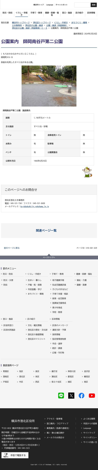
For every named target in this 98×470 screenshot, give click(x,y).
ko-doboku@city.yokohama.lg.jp (34, 206)
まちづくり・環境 (79, 23)
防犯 (5, 285)
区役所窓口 (8, 325)
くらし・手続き (61, 23)
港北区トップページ (42, 23)
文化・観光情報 (35, 325)
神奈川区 (72, 371)
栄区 (37, 377)
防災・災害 (8, 280)
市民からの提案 (90, 423)
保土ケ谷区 (56, 382)
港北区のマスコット (37, 339)
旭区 (21, 371)
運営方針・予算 (59, 330)
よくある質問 (89, 419)
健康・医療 (82, 285)
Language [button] (49, 5)
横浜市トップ (38, 5)
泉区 (37, 371)
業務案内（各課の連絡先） (58, 428)
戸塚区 (6, 382)
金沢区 (87, 371)
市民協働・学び (35, 289)
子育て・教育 (58, 274)
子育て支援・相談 (60, 294)
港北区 (22, 377)
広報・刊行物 (58, 353)
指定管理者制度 (59, 339)
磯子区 (54, 371)
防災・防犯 (8, 274)
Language (87, 428)
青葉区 (6, 371)
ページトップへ (49, 257)
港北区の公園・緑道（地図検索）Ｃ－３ (29, 28)
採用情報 (56, 334)
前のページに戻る (12, 248)
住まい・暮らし (35, 280)
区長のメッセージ (60, 325)
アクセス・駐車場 (54, 419)
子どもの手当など (60, 289)
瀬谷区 (54, 377)
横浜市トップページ (21, 23)
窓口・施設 (8, 319)
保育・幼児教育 (59, 298)
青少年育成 (57, 308)
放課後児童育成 (59, 303)
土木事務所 (17, 25)
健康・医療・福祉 (84, 274)
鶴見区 (87, 377)
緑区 (70, 382)
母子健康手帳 (58, 280)
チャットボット (62, 5)
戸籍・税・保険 (35, 285)
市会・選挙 (57, 344)
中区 (21, 382)
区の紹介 (31, 319)
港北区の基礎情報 (36, 334)
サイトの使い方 (90, 442)
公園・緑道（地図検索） (57, 25)
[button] (49, 230)
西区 (37, 382)
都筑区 (71, 377)
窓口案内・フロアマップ (57, 423)
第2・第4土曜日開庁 (55, 433)
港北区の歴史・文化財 (38, 330)
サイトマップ (89, 433)
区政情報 (56, 319)
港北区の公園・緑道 (34, 25)
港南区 (6, 377)
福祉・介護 (82, 280)
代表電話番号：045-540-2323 (17, 448)
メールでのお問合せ (55, 438)
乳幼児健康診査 (59, 285)
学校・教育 (57, 312)
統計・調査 (57, 348)
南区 (86, 382)
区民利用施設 (9, 330)
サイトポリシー (90, 438)
